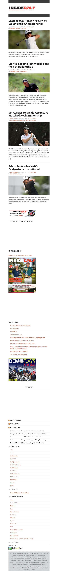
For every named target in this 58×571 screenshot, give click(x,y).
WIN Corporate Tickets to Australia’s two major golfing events (27, 337)
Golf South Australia (15, 465)
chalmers (20, 120)
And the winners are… (16, 334)
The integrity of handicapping (18, 354)
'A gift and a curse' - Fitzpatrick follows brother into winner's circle (27, 431)
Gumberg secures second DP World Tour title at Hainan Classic (27, 437)
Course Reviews (14, 512)
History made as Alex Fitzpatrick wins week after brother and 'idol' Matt (28, 434)
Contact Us (13, 331)
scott (25, 28)
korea (22, 28)
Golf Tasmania (14, 468)
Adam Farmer (13, 118)
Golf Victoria (13, 471)
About (11, 500)
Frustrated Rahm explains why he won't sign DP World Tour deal (27, 443)
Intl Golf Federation (15, 474)
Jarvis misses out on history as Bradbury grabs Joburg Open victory (28, 440)
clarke (17, 71)
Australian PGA (15, 420)
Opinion (12, 520)
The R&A (12, 482)
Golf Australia (15, 424)
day (24, 120)
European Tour (15, 427)
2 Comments (33, 172)
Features (12, 506)
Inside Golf (12, 27)
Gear (11, 509)
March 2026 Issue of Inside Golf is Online (20, 255)
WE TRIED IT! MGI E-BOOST (18, 351)
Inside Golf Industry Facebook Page (19, 493)
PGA (11, 174)
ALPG (11, 453)
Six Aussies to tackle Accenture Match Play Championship (28, 114)
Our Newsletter (14, 328)
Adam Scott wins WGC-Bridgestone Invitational (24, 167)
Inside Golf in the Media (16, 529)
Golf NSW (13, 459)
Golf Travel (13, 515)
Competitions (29, 387)
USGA (12, 485)
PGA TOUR (13, 479)
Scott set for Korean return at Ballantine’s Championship (27, 22)
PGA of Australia (14, 172)
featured (18, 28)
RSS (11, 526)
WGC (11, 120)
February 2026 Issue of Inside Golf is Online (22, 343)
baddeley (15, 120)
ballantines (12, 28)
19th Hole (12, 517)
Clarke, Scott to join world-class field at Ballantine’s (28, 65)
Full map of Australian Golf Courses (20, 326)
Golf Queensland (14, 462)
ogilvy (27, 120)
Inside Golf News (14, 503)
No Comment (30, 27)
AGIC (11, 450)
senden (34, 120)
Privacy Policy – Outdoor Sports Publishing (21, 538)
